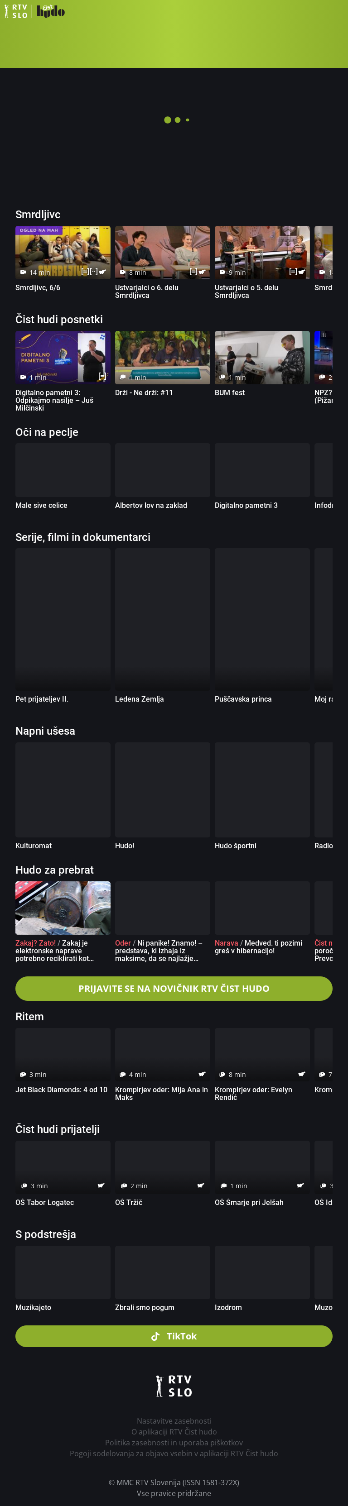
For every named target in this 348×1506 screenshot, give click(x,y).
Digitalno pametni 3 (246, 505)
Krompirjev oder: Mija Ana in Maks (161, 1093)
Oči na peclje (46, 432)
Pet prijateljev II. (41, 699)
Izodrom (228, 1307)
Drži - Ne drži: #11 (144, 392)
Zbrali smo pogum (144, 1307)
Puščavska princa (243, 699)
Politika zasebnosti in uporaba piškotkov (174, 1443)
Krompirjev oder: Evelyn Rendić (253, 1093)
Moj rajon (329, 699)
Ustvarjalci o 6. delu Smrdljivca (147, 291)
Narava (226, 943)
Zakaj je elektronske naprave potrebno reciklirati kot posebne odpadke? (52, 955)
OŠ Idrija (328, 1202)
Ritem (29, 1016)
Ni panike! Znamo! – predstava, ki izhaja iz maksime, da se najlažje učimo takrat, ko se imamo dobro (159, 958)
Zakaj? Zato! (35, 943)
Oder (123, 943)
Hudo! (124, 845)
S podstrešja (45, 1234)
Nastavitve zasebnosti (174, 1421)
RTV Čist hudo (35, 11)
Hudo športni (235, 845)
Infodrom (329, 505)
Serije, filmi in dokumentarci (82, 537)
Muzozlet (329, 1307)
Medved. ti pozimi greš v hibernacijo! (258, 947)
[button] (336, 11)
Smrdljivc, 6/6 (37, 287)
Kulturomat (33, 845)
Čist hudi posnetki (59, 319)
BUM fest (230, 392)
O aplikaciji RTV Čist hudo (174, 1432)
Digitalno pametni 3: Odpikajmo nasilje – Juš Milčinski (54, 400)
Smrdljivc (38, 214)
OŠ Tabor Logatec (44, 1202)
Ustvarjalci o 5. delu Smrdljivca (246, 291)
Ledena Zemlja (139, 699)
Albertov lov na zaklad (151, 505)
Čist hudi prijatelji (57, 1129)
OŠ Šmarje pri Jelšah (249, 1202)
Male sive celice (41, 505)
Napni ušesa (45, 731)
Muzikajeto (33, 1307)
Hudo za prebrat (54, 870)
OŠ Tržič (128, 1202)
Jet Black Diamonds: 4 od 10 (61, 1089)
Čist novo (329, 943)
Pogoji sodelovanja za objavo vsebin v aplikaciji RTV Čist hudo (174, 1453)
